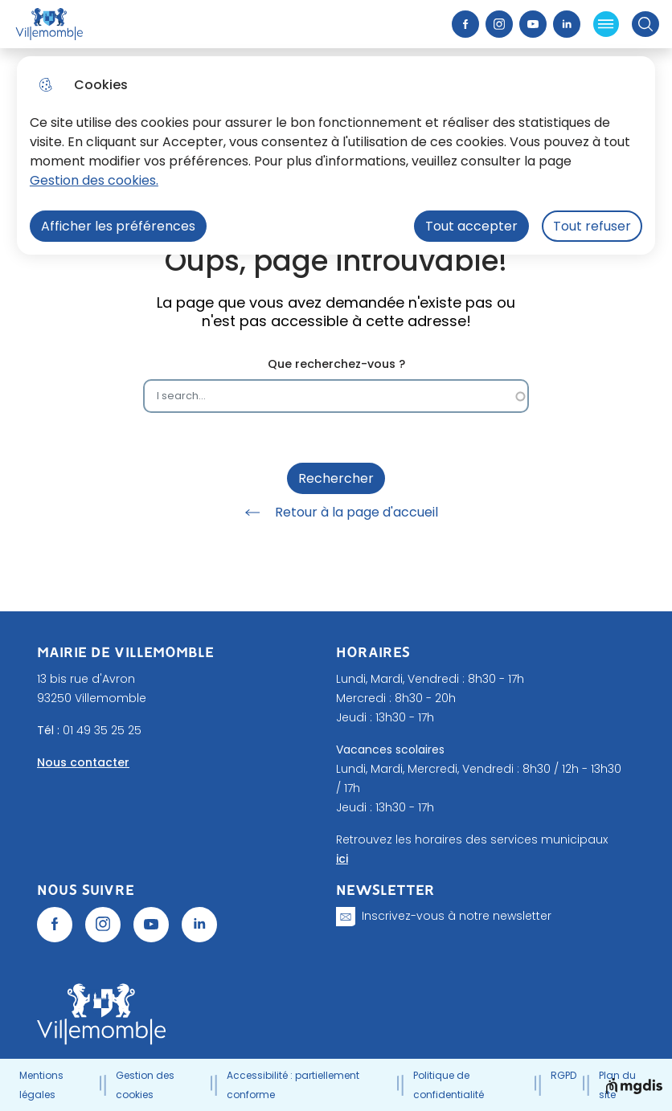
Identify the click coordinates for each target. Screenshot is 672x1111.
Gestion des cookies (145, 1084)
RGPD (563, 1075)
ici (342, 859)
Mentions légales (41, 1084)
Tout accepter (471, 226)
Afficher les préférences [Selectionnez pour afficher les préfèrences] (118, 226)
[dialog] (336, 155)
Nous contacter (83, 762)
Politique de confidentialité (448, 1084)
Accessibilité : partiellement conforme (293, 1084)
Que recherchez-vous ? (336, 364)
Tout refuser (592, 226)
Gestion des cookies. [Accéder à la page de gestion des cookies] (94, 180)
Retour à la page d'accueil (336, 512)
